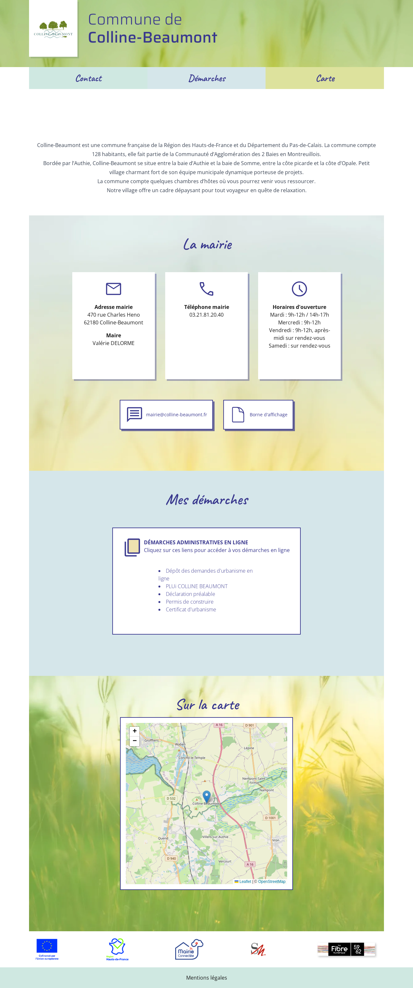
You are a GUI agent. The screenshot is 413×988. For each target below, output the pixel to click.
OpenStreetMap (272, 881)
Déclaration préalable (190, 594)
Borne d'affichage (268, 414)
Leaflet (243, 881)
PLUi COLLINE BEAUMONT (196, 586)
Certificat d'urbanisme (191, 609)
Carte (325, 78)
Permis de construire (190, 601)
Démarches (206, 78)
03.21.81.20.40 (206, 314)
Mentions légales (206, 977)
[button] (207, 797)
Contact (88, 78)
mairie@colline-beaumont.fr (176, 414)
